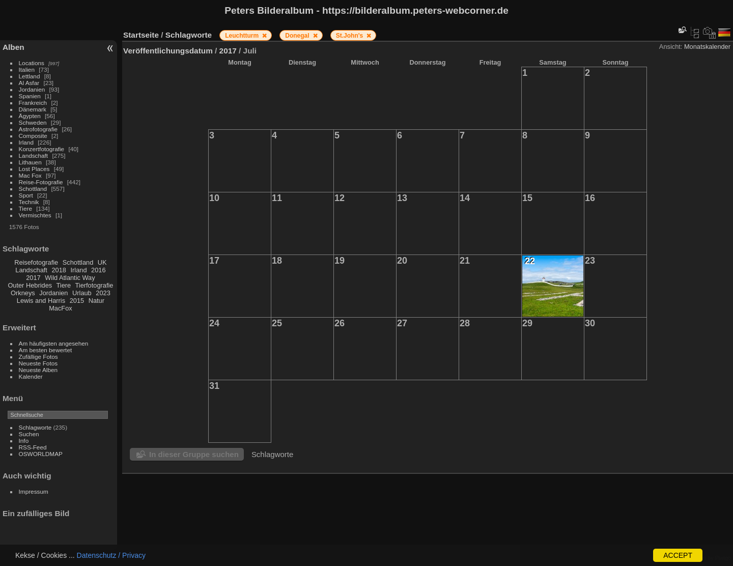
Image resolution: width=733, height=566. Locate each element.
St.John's (350, 35)
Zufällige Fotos (38, 356)
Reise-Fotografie (41, 182)
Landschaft (33, 155)
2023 (103, 293)
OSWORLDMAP (41, 453)
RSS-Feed (33, 447)
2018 (58, 270)
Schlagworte (35, 427)
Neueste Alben (38, 369)
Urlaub (82, 293)
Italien (27, 69)
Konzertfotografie (42, 149)
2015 (77, 300)
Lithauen (30, 162)
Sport (26, 195)
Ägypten (30, 115)
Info (24, 440)
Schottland (33, 188)
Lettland (29, 76)
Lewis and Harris (41, 300)
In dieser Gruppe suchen (194, 454)
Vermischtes (35, 215)
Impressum (33, 491)
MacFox (60, 308)
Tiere (25, 208)
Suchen (29, 434)
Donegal (298, 35)
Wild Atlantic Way (70, 277)
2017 (33, 277)
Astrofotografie (38, 129)
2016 (98, 270)
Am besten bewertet (45, 350)
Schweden (33, 122)
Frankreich (33, 102)
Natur (96, 300)
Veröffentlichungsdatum (168, 50)
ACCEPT (677, 555)
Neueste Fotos (38, 363)
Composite (33, 135)
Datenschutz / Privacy (111, 555)
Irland (26, 142)
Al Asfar (29, 82)
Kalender (31, 376)
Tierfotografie (94, 285)
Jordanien (32, 89)
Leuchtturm (242, 35)
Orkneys (23, 293)
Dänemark (32, 109)
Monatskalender (707, 46)
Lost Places (34, 168)
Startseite (141, 35)
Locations (31, 63)
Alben (13, 47)
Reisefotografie (36, 262)
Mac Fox (30, 175)
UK (102, 262)
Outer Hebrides (30, 285)
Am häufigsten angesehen (54, 343)
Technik (29, 202)
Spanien (30, 96)
